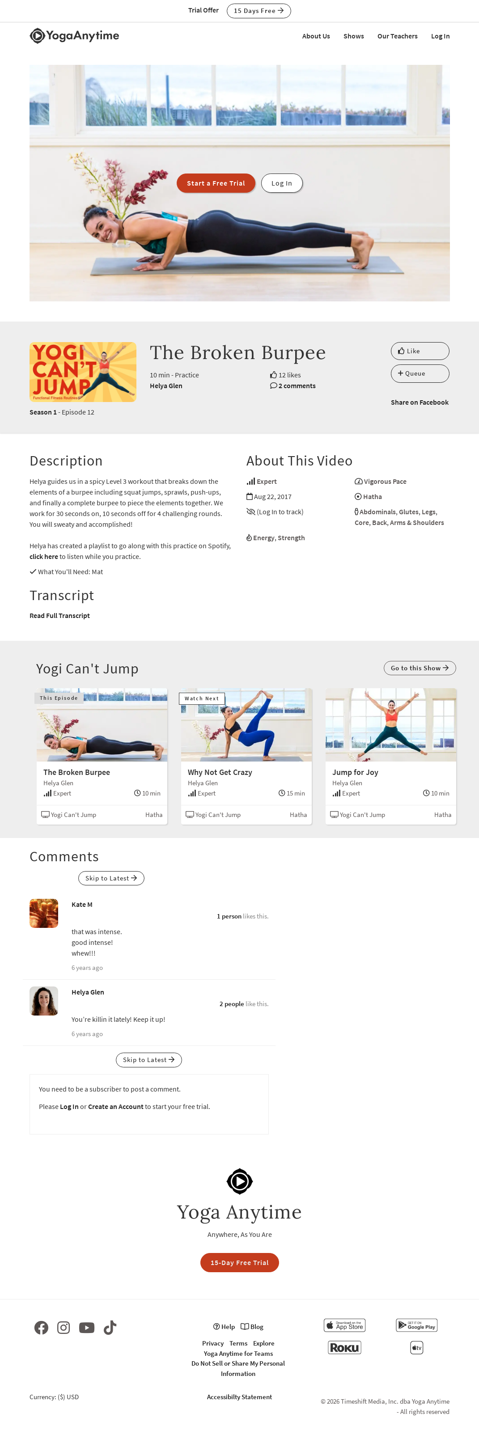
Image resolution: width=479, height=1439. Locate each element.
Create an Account (116, 1106)
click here (44, 556)
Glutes (409, 511)
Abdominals (378, 511)
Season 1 (43, 411)
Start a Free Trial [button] (216, 182)
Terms (238, 1343)
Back (379, 522)
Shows (353, 35)
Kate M (82, 904)
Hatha (372, 496)
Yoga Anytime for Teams (238, 1353)
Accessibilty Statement (239, 1396)
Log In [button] (281, 182)
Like (409, 351)
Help (224, 1326)
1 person (229, 916)
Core (362, 522)
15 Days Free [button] (259, 10)
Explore (264, 1343)
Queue (411, 373)
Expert (267, 481)
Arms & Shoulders (417, 522)
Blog (252, 1326)
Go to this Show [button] (420, 668)
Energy (264, 537)
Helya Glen (166, 385)
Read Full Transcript (60, 615)
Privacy (213, 1343)
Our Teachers (397, 35)
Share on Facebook (420, 402)
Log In (440, 35)
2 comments (297, 385)
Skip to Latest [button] (111, 878)
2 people (232, 1003)
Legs (429, 511)
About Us (316, 35)
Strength (291, 537)
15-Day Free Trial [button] (240, 1262)
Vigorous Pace (385, 481)
